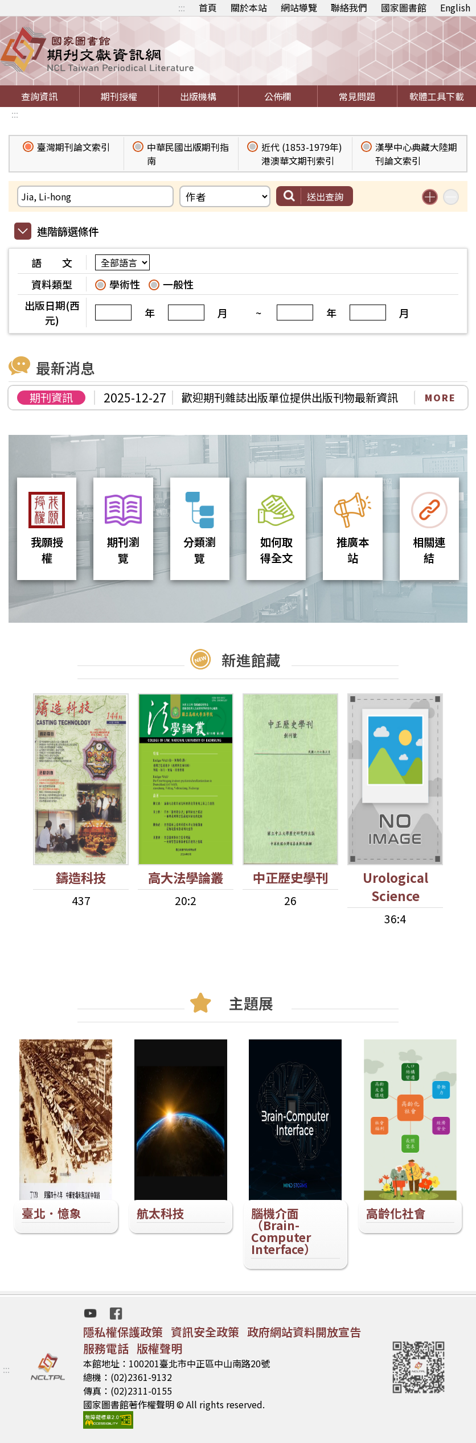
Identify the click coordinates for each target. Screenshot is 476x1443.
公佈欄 (278, 96)
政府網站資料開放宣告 (304, 1331)
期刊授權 (119, 96)
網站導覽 (299, 7)
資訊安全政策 (205, 1331)
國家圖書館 (403, 7)
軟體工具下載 (436, 96)
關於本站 (249, 7)
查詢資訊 (39, 96)
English (455, 7)
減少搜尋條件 (451, 197)
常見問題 (357, 96)
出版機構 (198, 96)
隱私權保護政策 (123, 1331)
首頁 (208, 7)
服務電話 (106, 1348)
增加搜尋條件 (430, 197)
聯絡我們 (349, 7)
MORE (440, 397)
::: (181, 7)
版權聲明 (159, 1348)
